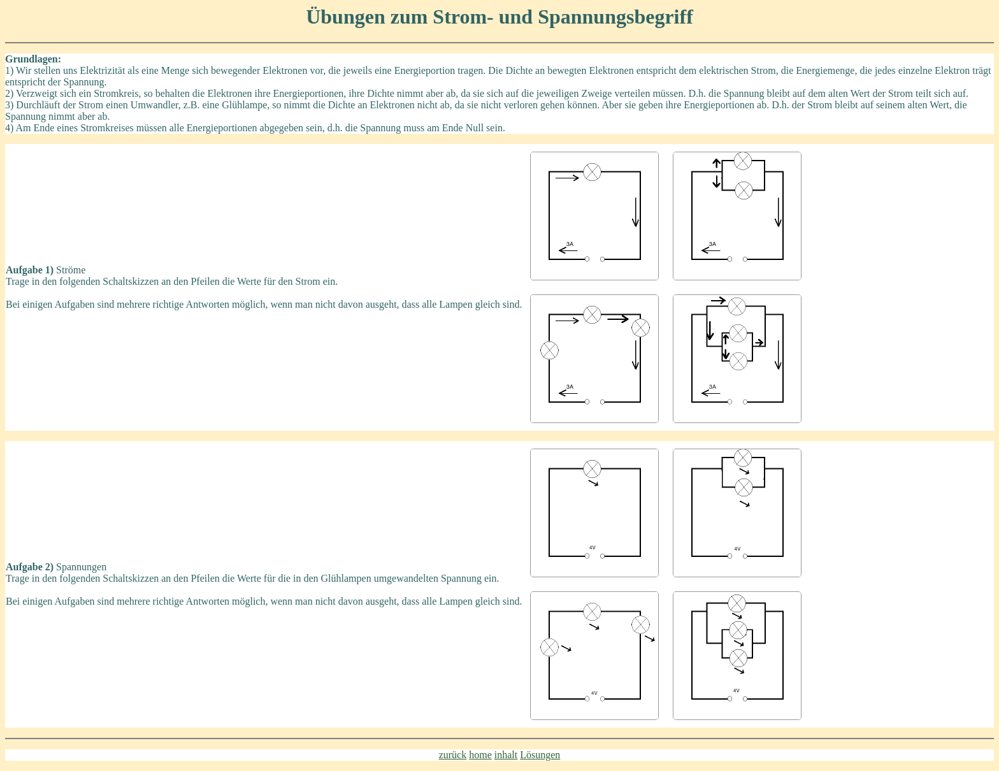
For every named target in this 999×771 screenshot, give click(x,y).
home (480, 754)
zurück (453, 754)
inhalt (505, 754)
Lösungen (540, 754)
